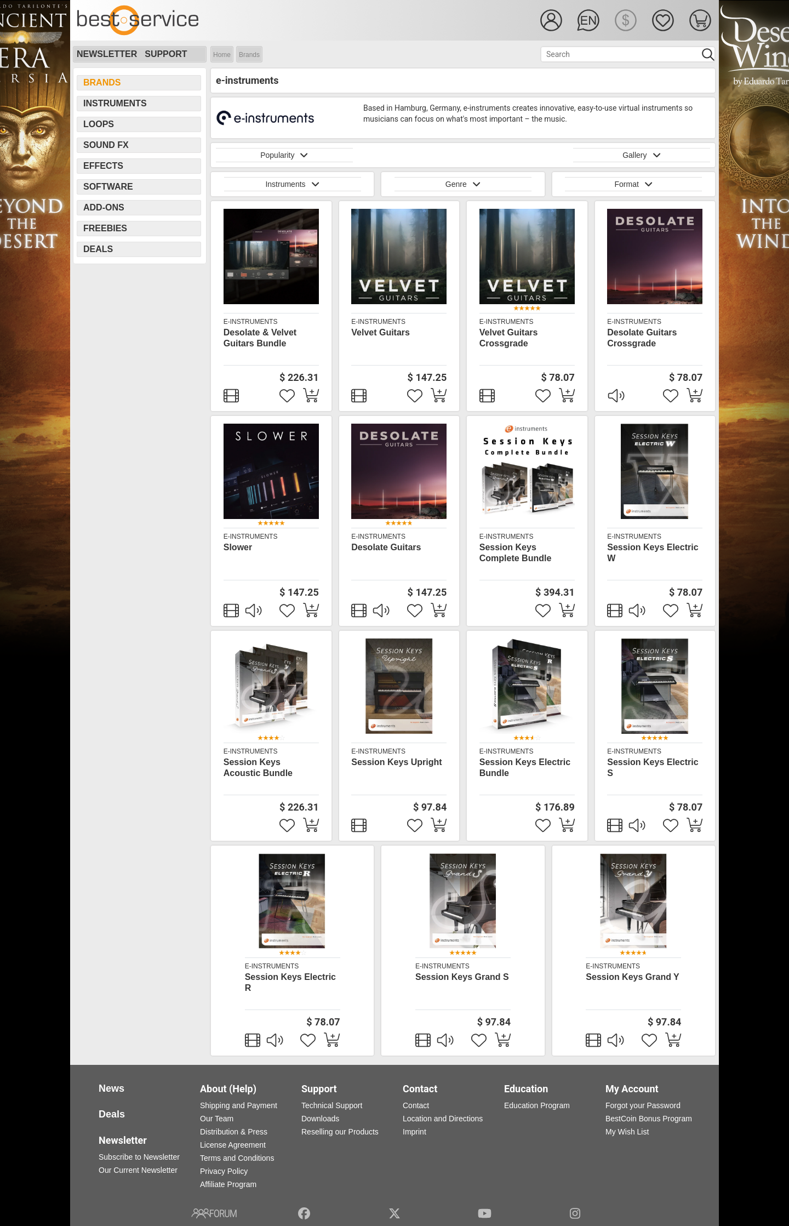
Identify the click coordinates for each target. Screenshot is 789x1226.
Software (108, 186)
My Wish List (627, 1131)
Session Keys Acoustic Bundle (258, 767)
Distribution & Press (233, 1131)
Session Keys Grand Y (632, 977)
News (111, 1088)
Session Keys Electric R (290, 982)
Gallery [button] (641, 155)
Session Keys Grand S (462, 977)
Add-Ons (103, 207)
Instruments (115, 103)
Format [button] (633, 184)
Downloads (320, 1118)
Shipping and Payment (238, 1105)
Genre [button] (463, 184)
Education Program (537, 1105)
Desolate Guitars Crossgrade (642, 338)
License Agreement (233, 1145)
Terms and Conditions (237, 1158)
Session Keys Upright (396, 762)
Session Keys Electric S (652, 767)
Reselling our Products (340, 1131)
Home (222, 55)
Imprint (414, 1131)
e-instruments (251, 322)
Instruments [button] (292, 184)
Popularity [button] (284, 155)
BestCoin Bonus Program (648, 1118)
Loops (98, 124)
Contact (416, 1105)
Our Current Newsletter (138, 1170)
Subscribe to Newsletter (139, 1157)
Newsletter (107, 54)
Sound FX (106, 145)
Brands (249, 55)
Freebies (105, 228)
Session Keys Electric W (652, 553)
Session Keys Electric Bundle (524, 767)
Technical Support (331, 1105)
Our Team (216, 1118)
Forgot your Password (643, 1105)
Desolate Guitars (386, 547)
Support (166, 54)
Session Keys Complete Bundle (515, 553)
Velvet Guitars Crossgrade (508, 338)
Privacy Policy (224, 1171)
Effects (103, 165)
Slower (238, 547)
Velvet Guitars (380, 332)
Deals (98, 249)
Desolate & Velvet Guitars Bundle (260, 338)
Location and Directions (443, 1118)
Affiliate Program (228, 1184)
